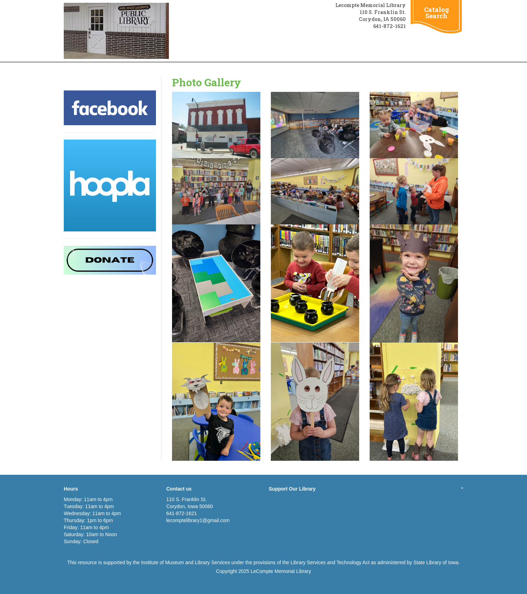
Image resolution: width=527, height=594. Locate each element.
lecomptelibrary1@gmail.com (198, 520)
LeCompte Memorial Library (281, 571)
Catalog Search (436, 12)
